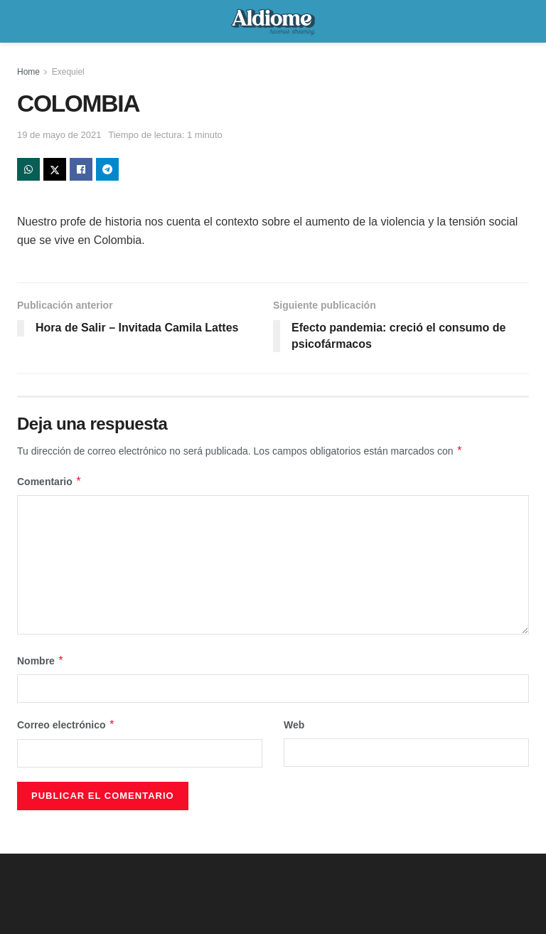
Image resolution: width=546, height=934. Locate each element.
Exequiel (68, 72)
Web (294, 725)
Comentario (49, 481)
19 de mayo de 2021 (59, 134)
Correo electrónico (66, 725)
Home (28, 72)
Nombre (40, 661)
